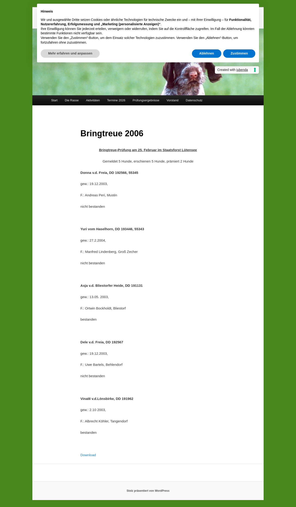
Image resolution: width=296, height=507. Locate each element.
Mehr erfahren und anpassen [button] (70, 53)
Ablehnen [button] (206, 53)
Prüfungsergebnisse (146, 100)
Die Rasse (72, 100)
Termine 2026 (116, 100)
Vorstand (173, 100)
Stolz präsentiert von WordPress (147, 490)
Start (54, 100)
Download (88, 455)
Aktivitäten (93, 100)
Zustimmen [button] (239, 53)
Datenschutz (194, 100)
